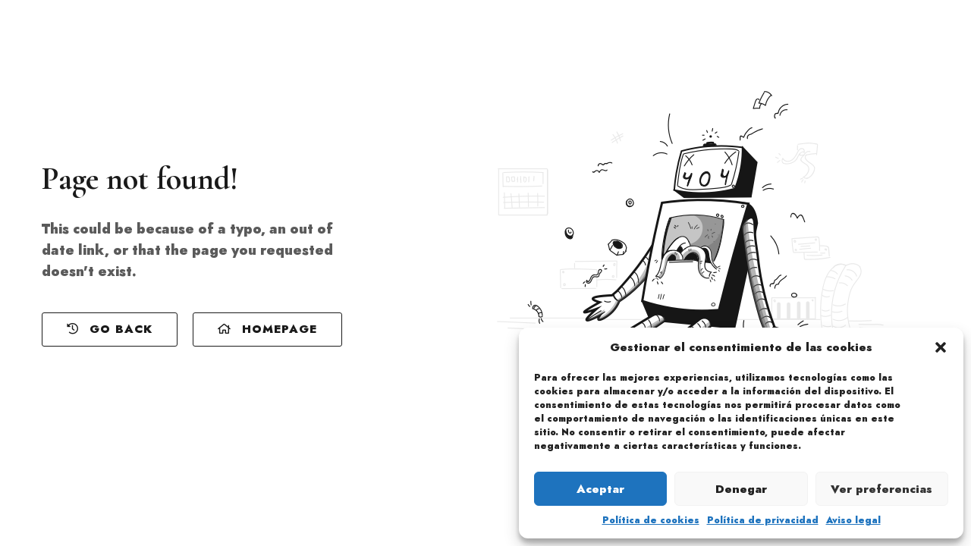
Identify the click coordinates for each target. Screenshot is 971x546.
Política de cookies (650, 520)
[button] (940, 347)
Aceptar (600, 489)
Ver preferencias (881, 489)
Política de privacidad (763, 520)
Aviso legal (853, 520)
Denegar (741, 489)
